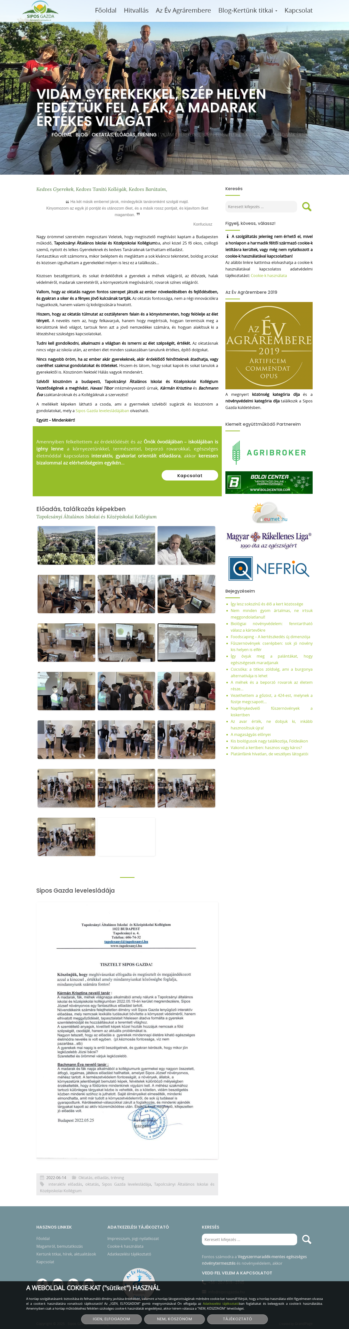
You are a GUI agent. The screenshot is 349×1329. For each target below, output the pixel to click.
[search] (311, 206)
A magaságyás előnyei (255, 734)
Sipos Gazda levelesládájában (102, 425)
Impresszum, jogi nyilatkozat (133, 1234)
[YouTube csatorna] (73, 1280)
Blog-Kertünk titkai (247, 10)
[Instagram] (89, 1280)
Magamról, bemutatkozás (59, 1241)
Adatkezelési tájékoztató (129, 1249)
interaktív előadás (65, 1199)
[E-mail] (57, 1280)
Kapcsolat (299, 10)
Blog (82, 134)
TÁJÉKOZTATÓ (237, 1319)
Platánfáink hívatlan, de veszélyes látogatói (274, 754)
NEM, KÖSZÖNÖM (174, 1319)
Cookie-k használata (273, 275)
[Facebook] (42, 1280)
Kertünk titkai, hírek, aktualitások (66, 1249)
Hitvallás (136, 10)
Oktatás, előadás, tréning (124, 134)
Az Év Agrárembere (183, 10)
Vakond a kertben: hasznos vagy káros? (271, 747)
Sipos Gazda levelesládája (126, 1199)
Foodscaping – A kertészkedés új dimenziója (275, 636)
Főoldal (106, 10)
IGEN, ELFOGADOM (111, 1319)
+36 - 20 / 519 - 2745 (226, 1278)
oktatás (92, 1199)
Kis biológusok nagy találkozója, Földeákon (274, 741)
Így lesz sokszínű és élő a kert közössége (271, 604)
